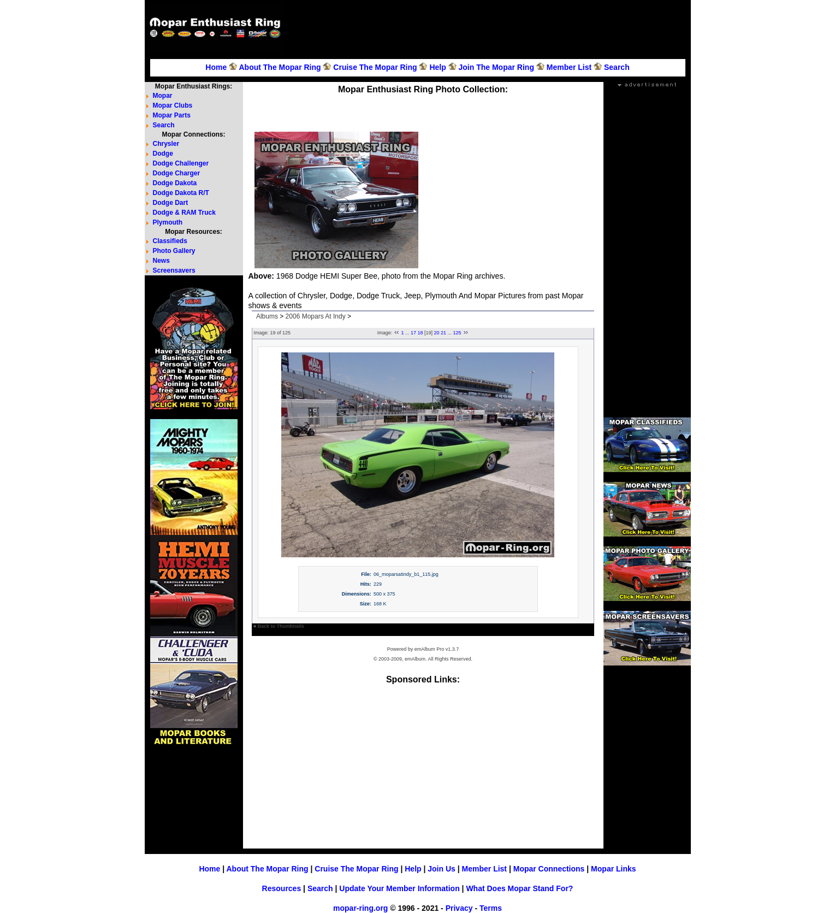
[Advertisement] (489, 27)
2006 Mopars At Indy (316, 316)
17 (413, 332)
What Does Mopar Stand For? (519, 888)
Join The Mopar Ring (496, 67)
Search (617, 67)
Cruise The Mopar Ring (375, 67)
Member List (569, 67)
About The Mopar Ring (280, 67)
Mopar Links (613, 868)
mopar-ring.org (360, 908)
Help (437, 67)
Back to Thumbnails (281, 626)
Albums (267, 316)
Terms (490, 908)
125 (457, 332)
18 (420, 332)
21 (443, 332)
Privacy (459, 908)
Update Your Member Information (399, 888)
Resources (281, 888)
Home (216, 67)
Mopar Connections (549, 868)
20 (437, 332)
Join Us (441, 868)
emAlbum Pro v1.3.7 (436, 649)
